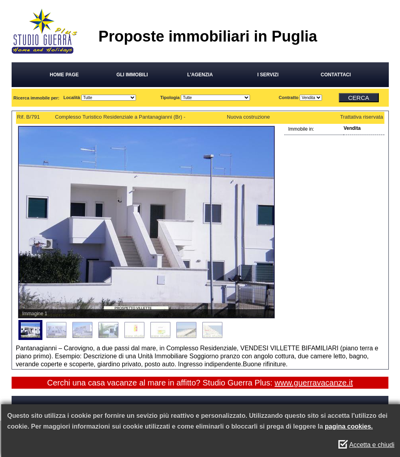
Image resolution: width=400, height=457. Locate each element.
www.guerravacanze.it (314, 382)
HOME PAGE (64, 74)
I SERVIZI (267, 74)
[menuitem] (30, 330)
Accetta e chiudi (371, 444)
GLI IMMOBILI (132, 74)
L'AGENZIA (200, 74)
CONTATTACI (336, 74)
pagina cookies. (349, 426)
